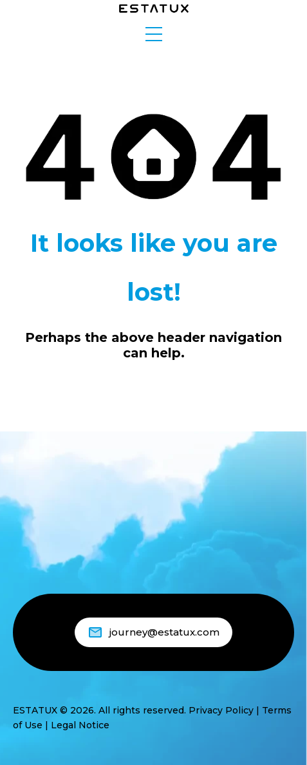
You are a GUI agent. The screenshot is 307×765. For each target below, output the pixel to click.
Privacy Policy (221, 710)
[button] (153, 34)
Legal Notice (80, 725)
